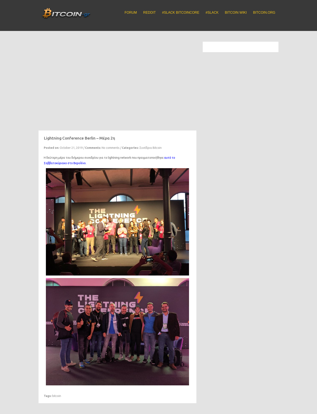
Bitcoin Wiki (236, 12)
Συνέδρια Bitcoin (150, 147)
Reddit (149, 12)
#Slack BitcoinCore (180, 12)
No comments (111, 147)
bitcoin (56, 396)
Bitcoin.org (264, 12)
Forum (131, 12)
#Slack (212, 12)
